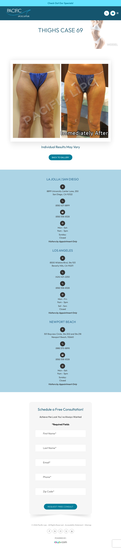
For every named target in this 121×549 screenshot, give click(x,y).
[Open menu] (117, 13)
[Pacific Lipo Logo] (18, 13)
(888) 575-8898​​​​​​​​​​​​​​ (63, 353)
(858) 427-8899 (62, 210)
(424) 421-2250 (62, 281)
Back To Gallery (60, 157)
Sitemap (88, 525)
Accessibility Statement (74, 525)
